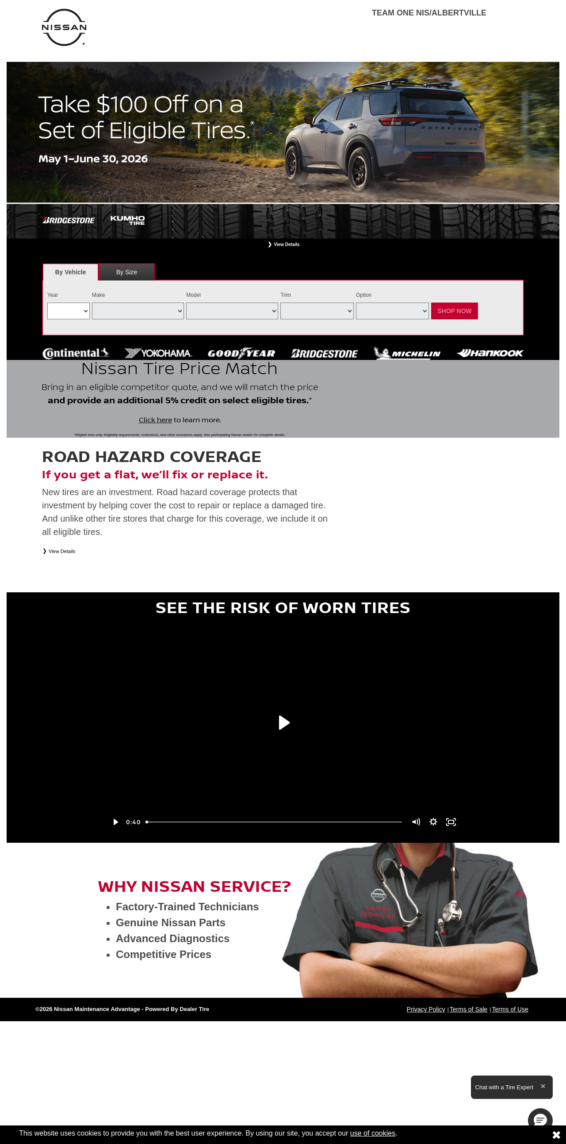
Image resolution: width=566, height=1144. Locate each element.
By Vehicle (70, 274)
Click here (155, 455)
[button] (540, 1120)
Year (52, 295)
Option (363, 295)
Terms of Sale (469, 1078)
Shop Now (454, 310)
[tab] (70, 271)
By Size (126, 272)
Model (193, 295)
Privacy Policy (426, 1078)
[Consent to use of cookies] (556, 1134)
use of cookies (372, 1133)
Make (98, 295)
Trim (285, 295)
